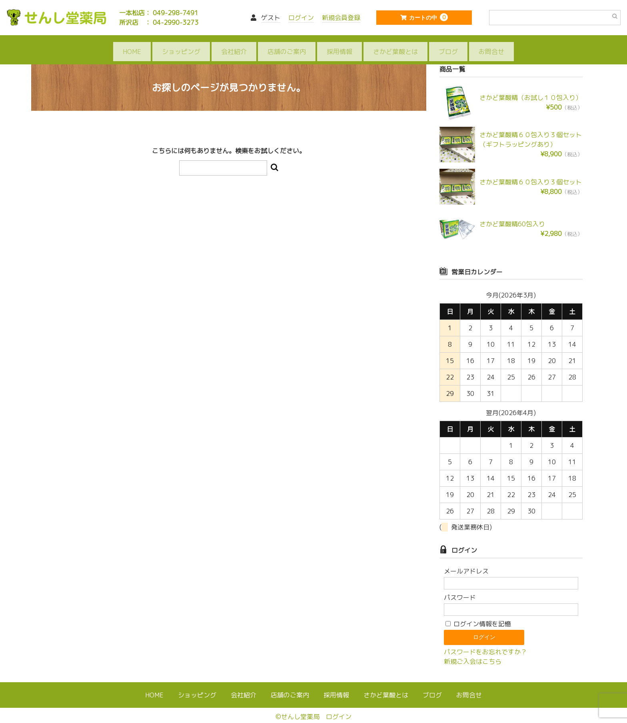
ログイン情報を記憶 (478, 613)
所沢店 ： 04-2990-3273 (158, 22)
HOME (132, 44)
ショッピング (181, 44)
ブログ (448, 44)
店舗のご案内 (287, 44)
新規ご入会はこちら (472, 651)
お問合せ (491, 44)
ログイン (301, 17)
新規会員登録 (341, 17)
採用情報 (339, 44)
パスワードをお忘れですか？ (485, 641)
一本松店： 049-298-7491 (158, 12)
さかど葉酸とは (395, 44)
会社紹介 (234, 44)
